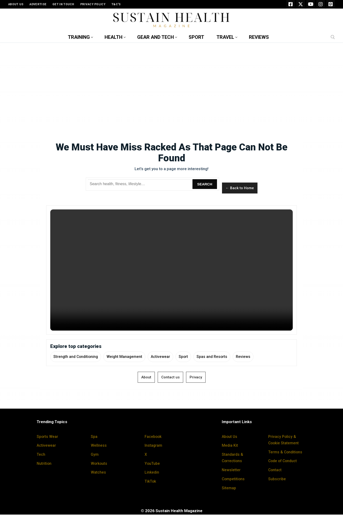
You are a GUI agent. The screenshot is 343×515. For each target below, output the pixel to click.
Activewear (166, 356)
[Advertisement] (171, 81)
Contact (275, 470)
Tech (41, 454)
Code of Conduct (283, 461)
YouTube (153, 463)
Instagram (154, 445)
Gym (95, 454)
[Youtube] (310, 4)
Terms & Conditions (286, 452)
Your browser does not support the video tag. (171, 270)
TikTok (151, 481)
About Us (230, 437)
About (146, 378)
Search (204, 184)
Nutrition (44, 463)
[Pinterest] (330, 4)
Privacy (196, 378)
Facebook (154, 437)
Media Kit (230, 445)
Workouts (99, 463)
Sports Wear (48, 437)
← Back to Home (240, 188)
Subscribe (277, 479)
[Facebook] (290, 4)
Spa (94, 437)
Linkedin (152, 472)
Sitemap (229, 488)
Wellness (99, 445)
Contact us (170, 378)
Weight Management (128, 356)
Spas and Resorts (220, 356)
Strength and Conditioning (77, 356)
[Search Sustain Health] (139, 184)
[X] (300, 4)
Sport (190, 356)
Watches (99, 472)
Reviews (252, 356)
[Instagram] (320, 4)
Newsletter (232, 470)
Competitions (234, 479)
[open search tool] (333, 37)
